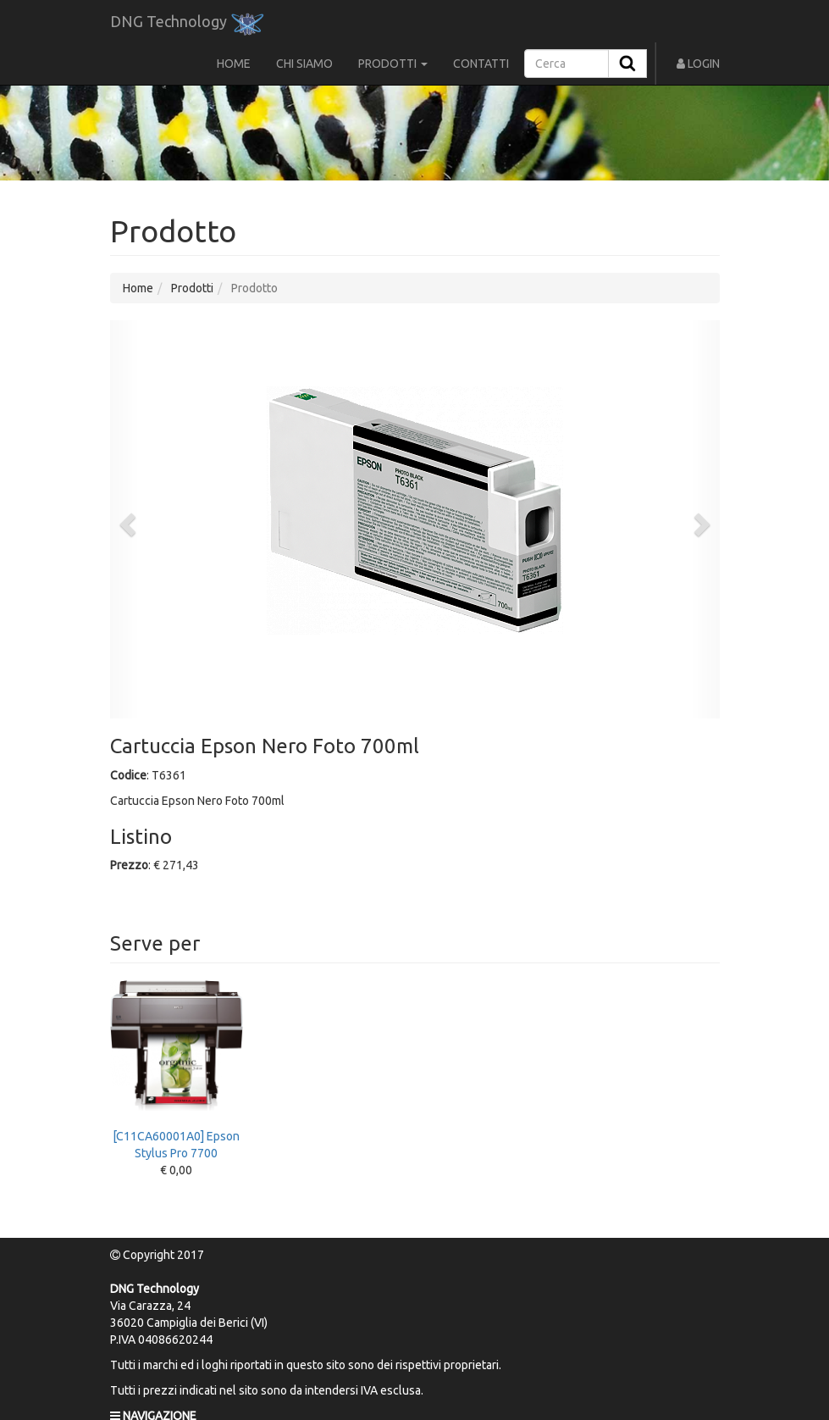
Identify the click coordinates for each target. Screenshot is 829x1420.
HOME (234, 63)
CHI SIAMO (304, 63)
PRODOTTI (393, 63)
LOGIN (698, 63)
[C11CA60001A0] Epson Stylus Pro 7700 (177, 1070)
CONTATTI (481, 63)
